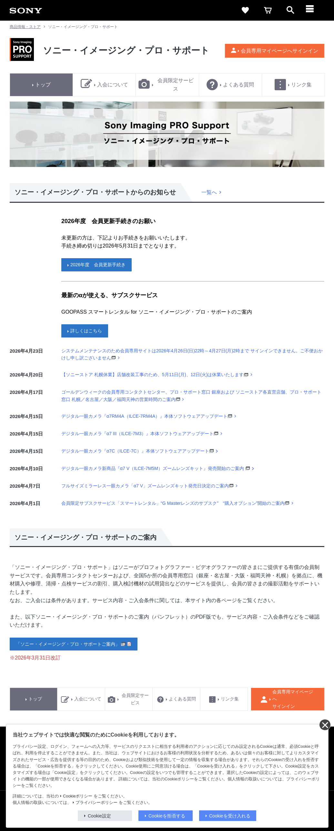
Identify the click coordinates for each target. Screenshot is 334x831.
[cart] (268, 10)
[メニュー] (313, 10)
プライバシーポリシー (96, 802)
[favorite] (245, 10)
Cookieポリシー (77, 796)
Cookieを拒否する (166, 815)
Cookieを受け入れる (229, 815)
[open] (290, 10)
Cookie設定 (99, 815)
